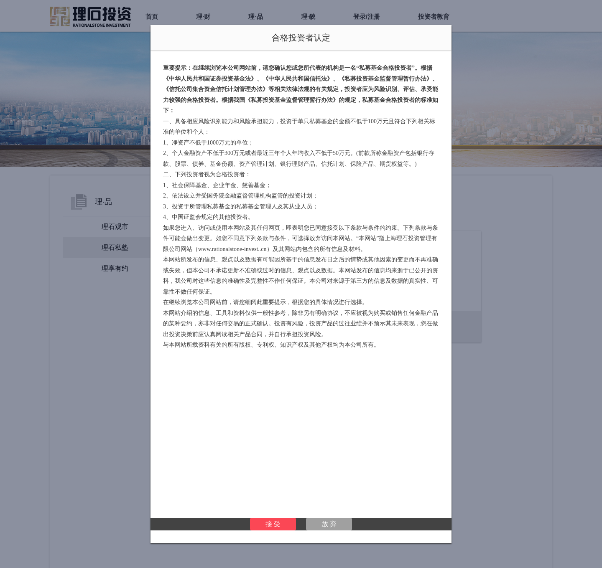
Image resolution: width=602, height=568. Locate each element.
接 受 (273, 523)
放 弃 (329, 523)
